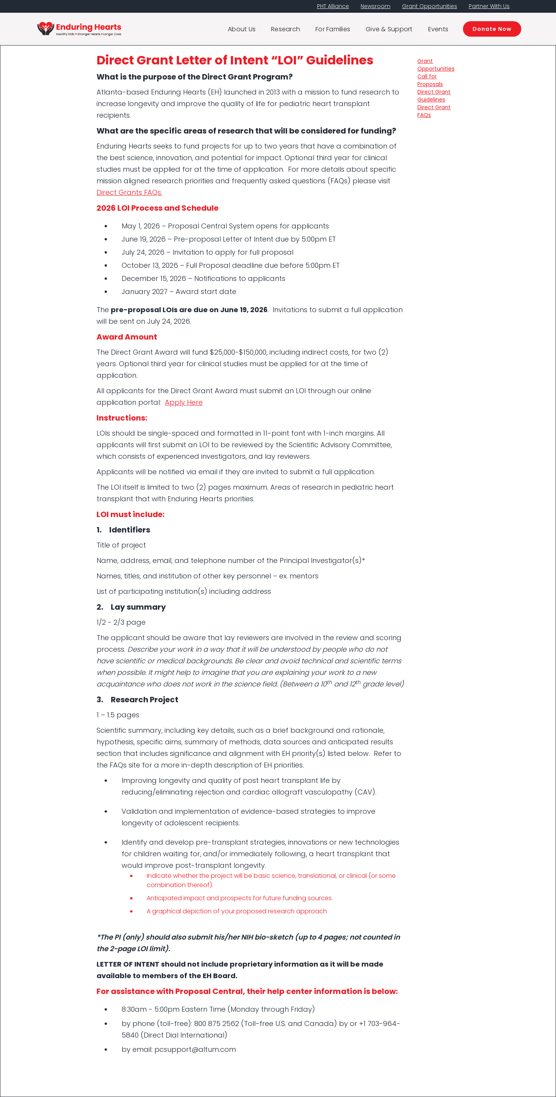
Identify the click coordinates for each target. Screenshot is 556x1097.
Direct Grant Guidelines (434, 95)
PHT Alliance (333, 6)
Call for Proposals (430, 80)
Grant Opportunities (429, 6)
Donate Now (492, 29)
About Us (242, 29)
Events (438, 29)
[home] (79, 28)
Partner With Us (489, 6)
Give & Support (389, 29)
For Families (332, 29)
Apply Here (184, 402)
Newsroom (375, 6)
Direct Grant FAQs (434, 111)
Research (285, 29)
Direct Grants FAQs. (129, 192)
